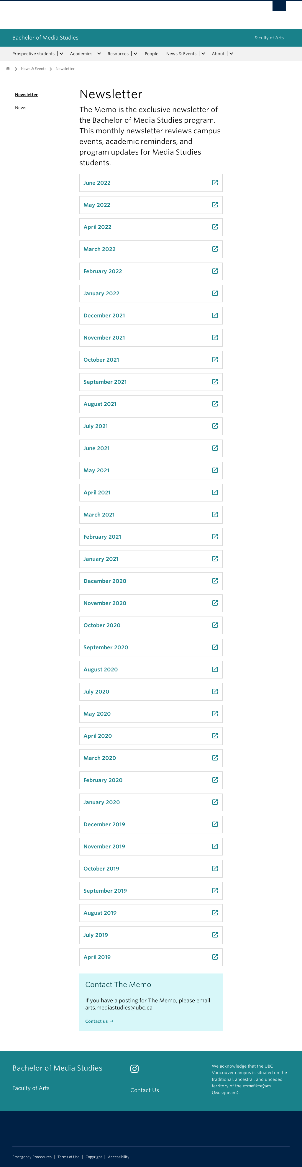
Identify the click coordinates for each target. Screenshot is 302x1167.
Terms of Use (69, 1157)
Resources (118, 53)
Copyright (94, 1157)
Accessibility (118, 1157)
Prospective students (33, 53)
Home (8, 68)
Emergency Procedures (32, 1157)
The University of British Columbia (26, 15)
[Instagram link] (136, 1070)
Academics (81, 53)
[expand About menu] (231, 53)
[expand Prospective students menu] (61, 53)
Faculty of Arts (269, 37)
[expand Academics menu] (99, 53)
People (151, 53)
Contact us (96, 1021)
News (20, 107)
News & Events (181, 53)
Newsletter (26, 94)
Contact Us (144, 1090)
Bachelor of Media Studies (45, 38)
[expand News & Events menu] (203, 53)
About (218, 53)
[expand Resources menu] (135, 53)
